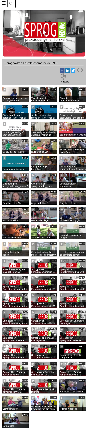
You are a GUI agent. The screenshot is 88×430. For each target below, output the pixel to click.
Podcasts (64, 81)
